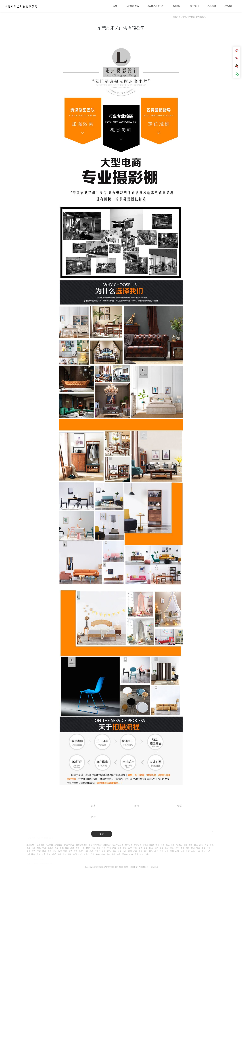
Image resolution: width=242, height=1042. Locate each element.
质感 (56, 848)
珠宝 (81, 851)
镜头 (119, 848)
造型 (75, 854)
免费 (70, 851)
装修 (119, 851)
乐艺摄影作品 (132, 6)
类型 (113, 854)
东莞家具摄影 (81, 845)
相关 (156, 851)
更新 (65, 851)
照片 (173, 845)
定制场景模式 (148, 845)
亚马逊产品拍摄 (95, 845)
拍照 (125, 851)
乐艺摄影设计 (201, 17)
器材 (167, 848)
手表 (39, 851)
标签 (91, 851)
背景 (157, 845)
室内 (33, 851)
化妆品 (50, 848)
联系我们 (229, 6)
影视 (98, 848)
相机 (72, 848)
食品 (156, 848)
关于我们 (194, 6)
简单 (39, 848)
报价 (54, 851)
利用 (188, 848)
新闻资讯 (177, 6)
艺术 (161, 851)
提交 (102, 834)
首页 (115, 6)
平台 (75, 851)
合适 (104, 851)
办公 (80, 854)
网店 (140, 848)
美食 (172, 848)
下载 (147, 854)
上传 (198, 851)
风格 (114, 851)
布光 (196, 845)
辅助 (109, 851)
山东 (209, 851)
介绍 (167, 851)
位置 (104, 848)
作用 (49, 851)
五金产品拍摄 (117, 845)
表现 (211, 845)
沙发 (38, 854)
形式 (28, 851)
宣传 (198, 848)
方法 (135, 848)
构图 (33, 848)
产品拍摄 (49, 845)
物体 (161, 848)
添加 (64, 854)
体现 (60, 851)
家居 (130, 851)
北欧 (49, 854)
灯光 (177, 848)
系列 (172, 851)
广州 (92, 854)
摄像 (203, 848)
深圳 (190, 845)
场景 (88, 848)
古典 (193, 851)
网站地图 (154, 869)
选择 (206, 845)
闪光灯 (86, 854)
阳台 (203, 851)
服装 (67, 848)
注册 (209, 848)
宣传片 (179, 845)
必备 (131, 854)
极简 (188, 851)
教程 (114, 848)
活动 (59, 854)
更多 (44, 848)
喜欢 (146, 851)
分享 (62, 848)
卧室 (33, 854)
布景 (177, 851)
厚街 (108, 854)
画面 (201, 845)
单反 (54, 854)
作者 (103, 854)
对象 (146, 848)
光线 (185, 845)
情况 (44, 851)
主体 (93, 848)
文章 (86, 851)
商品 (168, 845)
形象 (28, 848)
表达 (136, 854)
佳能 (182, 851)
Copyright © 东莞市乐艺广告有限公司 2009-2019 (107, 869)
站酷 (98, 854)
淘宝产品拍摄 (69, 845)
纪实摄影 (58, 845)
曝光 (70, 854)
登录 (125, 848)
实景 (119, 854)
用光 (193, 848)
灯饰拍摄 (107, 845)
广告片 (97, 851)
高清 (77, 848)
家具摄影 (40, 845)
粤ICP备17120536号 (139, 869)
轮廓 (43, 854)
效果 (162, 845)
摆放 (151, 851)
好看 (135, 851)
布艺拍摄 (128, 845)
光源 (109, 848)
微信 (140, 851)
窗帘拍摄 (137, 845)
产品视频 (211, 6)
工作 (182, 848)
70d (28, 854)
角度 (130, 848)
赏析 (142, 854)
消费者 (125, 854)
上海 (83, 848)
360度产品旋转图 (155, 6)
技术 (151, 848)
